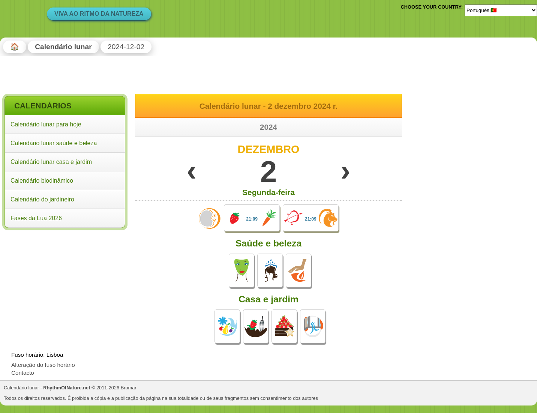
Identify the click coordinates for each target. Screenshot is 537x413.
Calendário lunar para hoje (45, 124)
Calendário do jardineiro (42, 199)
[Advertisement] (65, 281)
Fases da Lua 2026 (36, 218)
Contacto (22, 372)
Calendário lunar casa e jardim (51, 162)
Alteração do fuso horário (43, 365)
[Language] (501, 10)
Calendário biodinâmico (41, 180)
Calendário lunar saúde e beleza (53, 143)
